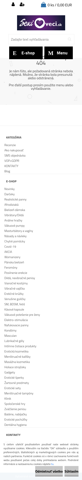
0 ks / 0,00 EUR (60, 5)
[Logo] (41, 23)
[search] (69, 39)
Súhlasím (72, 471)
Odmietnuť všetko (49, 471)
